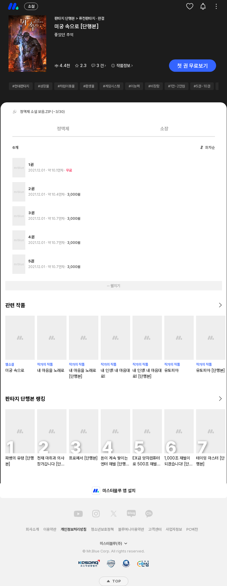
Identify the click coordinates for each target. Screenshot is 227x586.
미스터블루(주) (113, 543)
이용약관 (49, 529)
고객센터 (154, 529)
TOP (114, 581)
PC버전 (192, 529)
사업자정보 (174, 529)
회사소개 (32, 529)
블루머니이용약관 (131, 529)
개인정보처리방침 (74, 529)
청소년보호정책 (102, 529)
